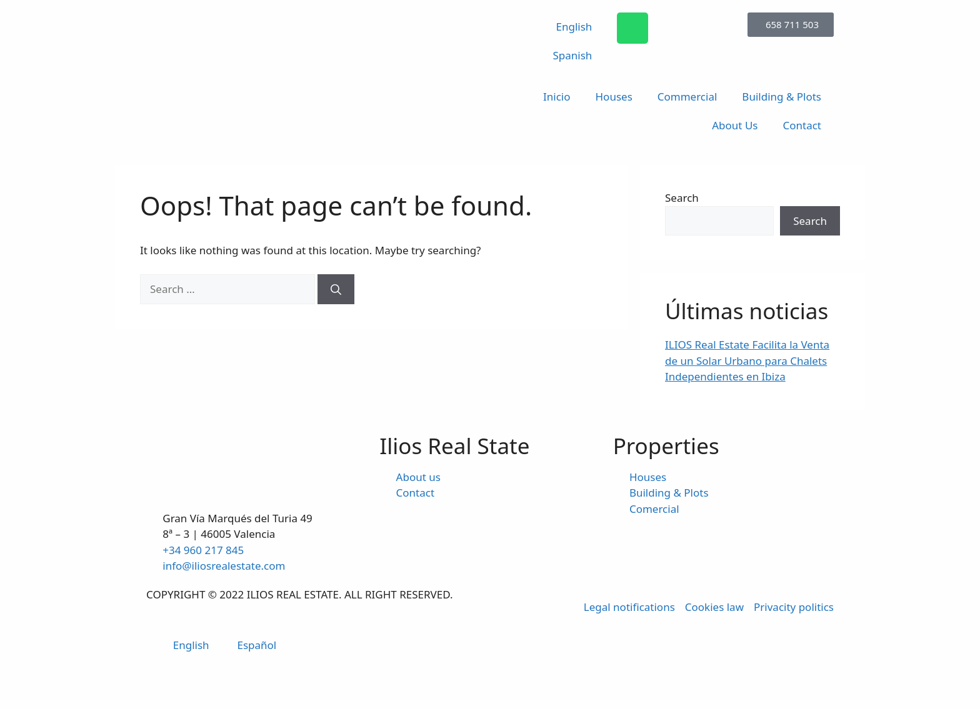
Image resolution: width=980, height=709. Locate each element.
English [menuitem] (191, 645)
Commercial (688, 96)
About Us (735, 125)
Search (682, 198)
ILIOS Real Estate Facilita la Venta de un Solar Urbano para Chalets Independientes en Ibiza (747, 360)
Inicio (557, 96)
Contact (801, 125)
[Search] (336, 289)
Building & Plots (781, 96)
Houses (614, 96)
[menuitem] (566, 26)
